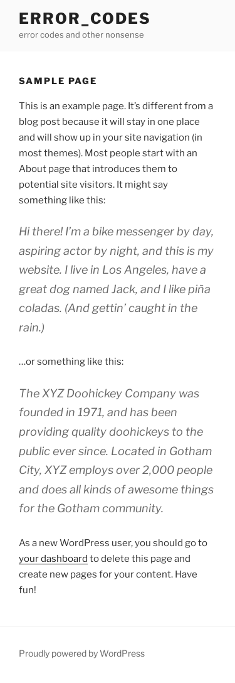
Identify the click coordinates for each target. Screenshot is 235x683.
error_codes (85, 18)
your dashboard (53, 558)
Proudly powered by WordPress (82, 653)
